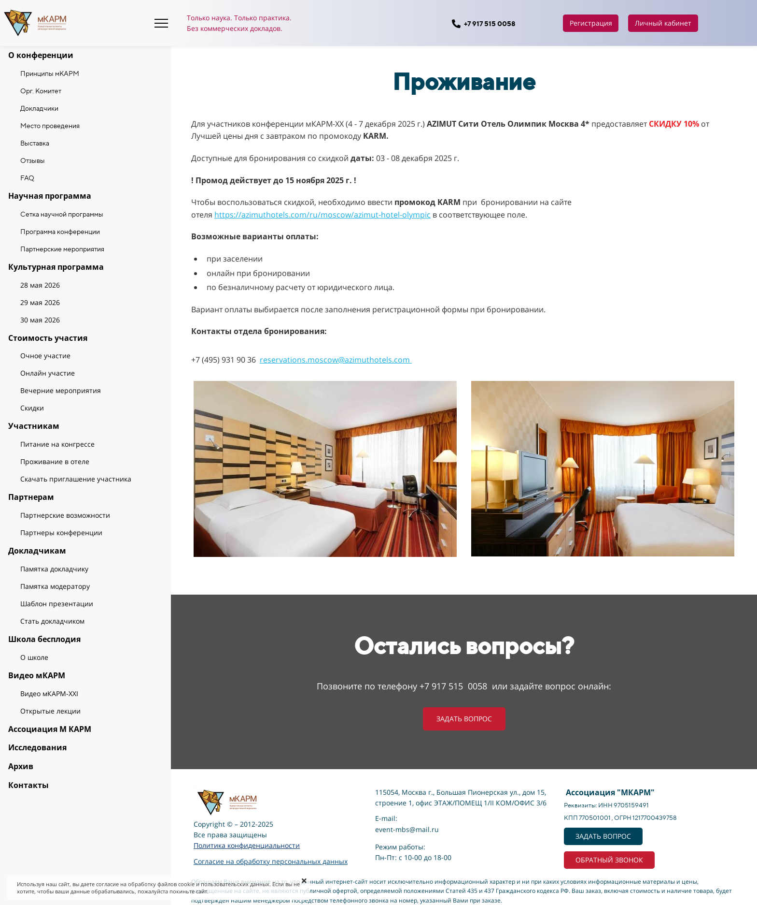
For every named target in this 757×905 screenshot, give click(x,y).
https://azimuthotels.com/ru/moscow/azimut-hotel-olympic (322, 214)
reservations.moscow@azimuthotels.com (336, 359)
